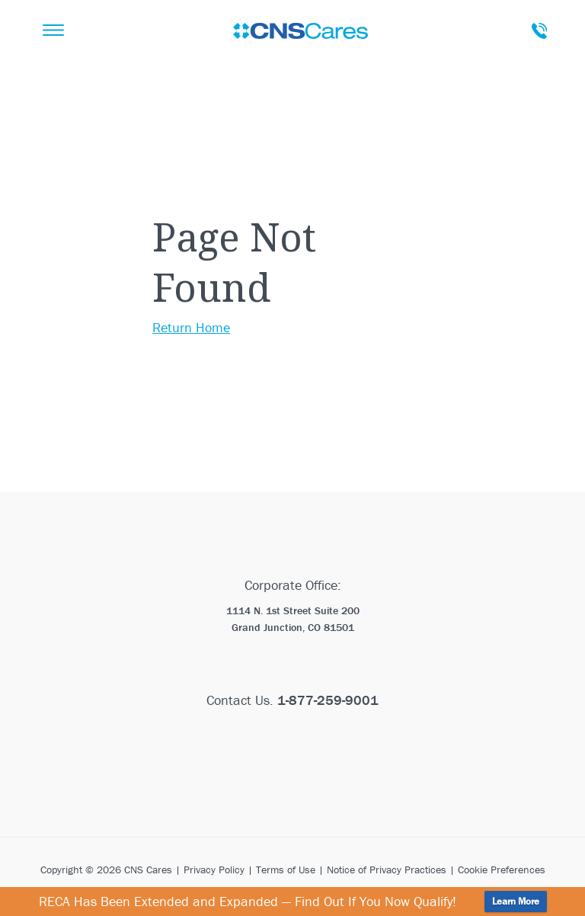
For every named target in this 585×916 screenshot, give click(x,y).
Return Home (191, 327)
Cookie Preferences (501, 869)
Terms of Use (285, 869)
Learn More (515, 901)
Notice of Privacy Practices (386, 869)
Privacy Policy (214, 869)
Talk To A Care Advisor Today (539, 31)
